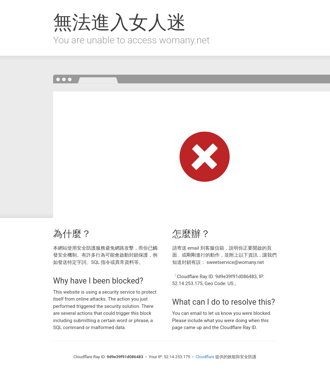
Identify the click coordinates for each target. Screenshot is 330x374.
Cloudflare (205, 356)
